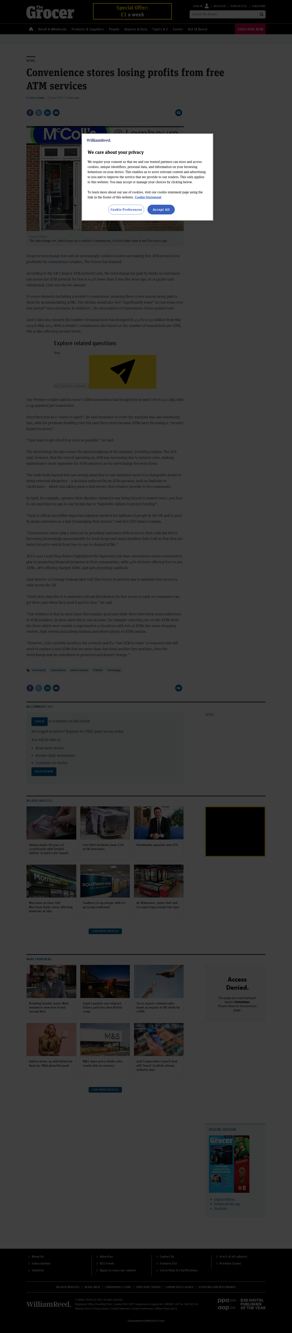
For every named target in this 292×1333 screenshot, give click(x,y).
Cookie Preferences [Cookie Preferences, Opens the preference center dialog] (126, 209)
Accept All (161, 209)
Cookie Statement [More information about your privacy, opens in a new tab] (148, 197)
